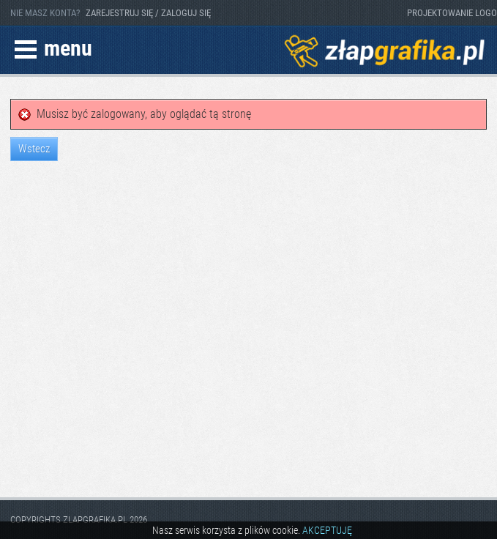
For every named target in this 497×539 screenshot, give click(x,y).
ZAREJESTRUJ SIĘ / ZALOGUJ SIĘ (148, 12)
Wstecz (34, 148)
